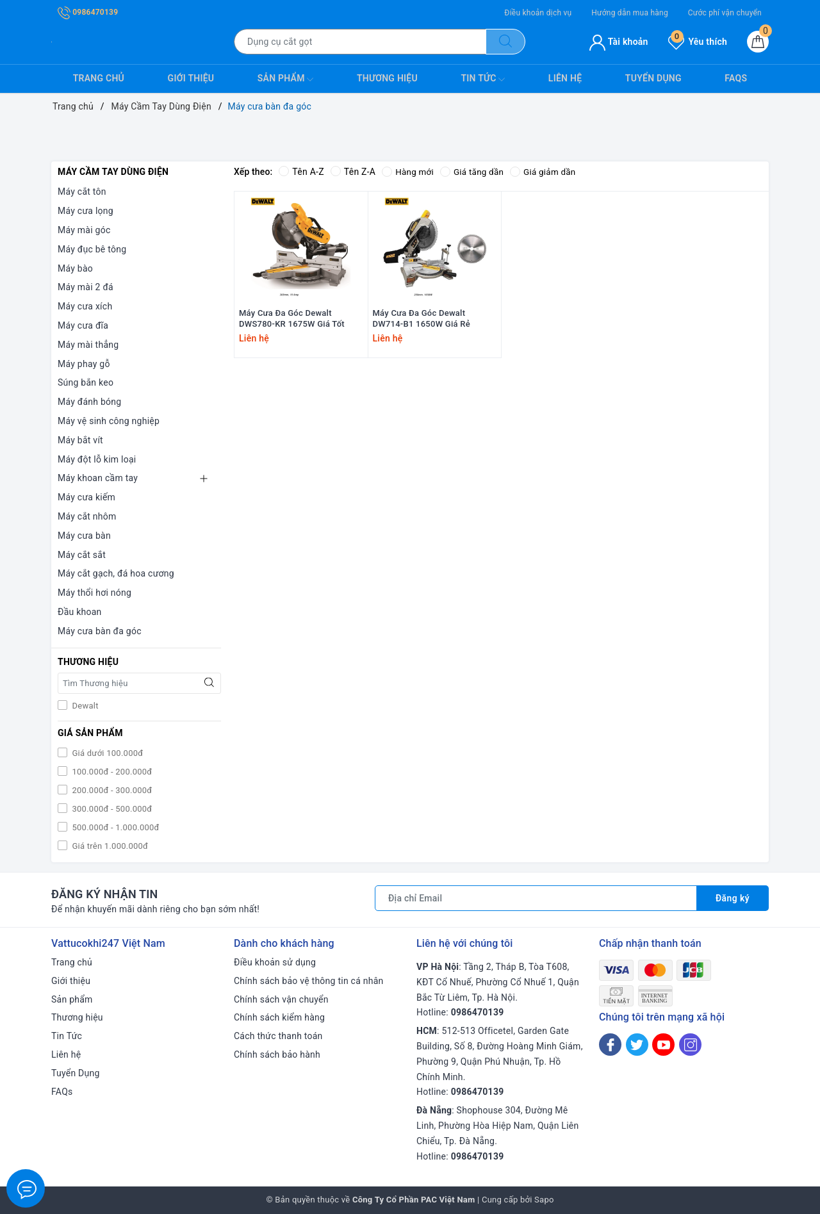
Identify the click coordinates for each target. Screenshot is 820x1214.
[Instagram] (690, 1044)
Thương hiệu (387, 78)
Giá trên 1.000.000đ (109, 846)
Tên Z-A (353, 172)
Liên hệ (565, 78)
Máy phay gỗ (84, 364)
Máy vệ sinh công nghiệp (109, 421)
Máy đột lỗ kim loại (97, 459)
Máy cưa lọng (85, 211)
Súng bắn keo (85, 382)
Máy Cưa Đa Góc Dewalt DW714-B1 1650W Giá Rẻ (421, 337)
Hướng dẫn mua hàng (629, 12)
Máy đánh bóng (89, 402)
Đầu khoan (80, 612)
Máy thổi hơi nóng (94, 592)
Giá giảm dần (548, 172)
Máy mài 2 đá (85, 287)
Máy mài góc (84, 230)
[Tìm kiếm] (505, 41)
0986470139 (88, 12)
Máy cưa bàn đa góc (100, 631)
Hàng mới (408, 172)
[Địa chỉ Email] (535, 898)
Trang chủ (98, 78)
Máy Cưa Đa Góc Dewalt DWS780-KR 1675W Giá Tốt (292, 337)
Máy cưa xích (85, 306)
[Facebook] (610, 1044)
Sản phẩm (286, 79)
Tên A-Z (301, 172)
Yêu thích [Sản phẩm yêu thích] (697, 42)
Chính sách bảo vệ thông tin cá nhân (309, 981)
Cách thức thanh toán (278, 1036)
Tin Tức (483, 79)
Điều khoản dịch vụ (537, 12)
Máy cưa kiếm (86, 497)
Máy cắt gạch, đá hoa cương (116, 573)
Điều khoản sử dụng (275, 962)
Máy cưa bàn (84, 535)
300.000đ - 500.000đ (111, 809)
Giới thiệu (191, 78)
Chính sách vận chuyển (281, 999)
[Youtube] (663, 1044)
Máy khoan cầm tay (98, 478)
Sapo (544, 1199)
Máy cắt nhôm (87, 516)
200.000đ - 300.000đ (111, 790)
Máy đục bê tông (92, 249)
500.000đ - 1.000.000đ (115, 827)
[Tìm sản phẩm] (360, 41)
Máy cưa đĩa (83, 325)
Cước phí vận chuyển (725, 12)
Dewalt (84, 705)
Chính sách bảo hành (277, 1054)
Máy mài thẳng (88, 345)
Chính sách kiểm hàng (279, 1017)
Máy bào (75, 268)
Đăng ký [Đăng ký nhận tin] (732, 898)
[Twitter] (637, 1044)
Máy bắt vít (80, 440)
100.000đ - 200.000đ (111, 771)
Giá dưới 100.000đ (106, 753)
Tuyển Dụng (653, 78)
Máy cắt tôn (82, 191)
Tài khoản (618, 42)
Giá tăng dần (475, 172)
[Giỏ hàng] (758, 42)
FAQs (736, 78)
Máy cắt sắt (82, 555)
